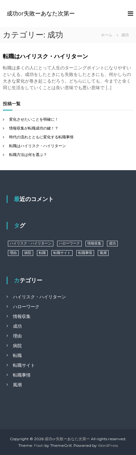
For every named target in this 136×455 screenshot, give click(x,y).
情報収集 (22, 316)
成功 (17, 326)
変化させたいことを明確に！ (33, 119)
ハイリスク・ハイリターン (39, 297)
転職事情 (22, 375)
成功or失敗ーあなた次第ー (41, 13)
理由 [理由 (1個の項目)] (13, 253)
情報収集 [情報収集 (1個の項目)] (94, 243)
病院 (17, 345)
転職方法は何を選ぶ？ (28, 154)
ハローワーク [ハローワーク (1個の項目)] (69, 243)
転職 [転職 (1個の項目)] (42, 253)
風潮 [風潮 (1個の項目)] (103, 253)
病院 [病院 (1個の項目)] (27, 253)
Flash (39, 445)
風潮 (17, 385)
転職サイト (24, 365)
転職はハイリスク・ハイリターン (45, 56)
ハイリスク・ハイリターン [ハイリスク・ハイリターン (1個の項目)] (30, 243)
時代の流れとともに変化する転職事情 (41, 137)
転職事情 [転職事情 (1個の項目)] (85, 253)
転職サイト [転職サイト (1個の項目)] (62, 253)
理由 (17, 336)
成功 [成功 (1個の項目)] (112, 243)
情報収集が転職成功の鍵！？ (33, 128)
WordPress (108, 445)
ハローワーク (26, 306)
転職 (17, 355)
